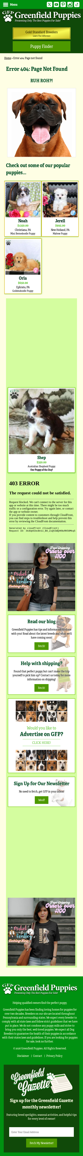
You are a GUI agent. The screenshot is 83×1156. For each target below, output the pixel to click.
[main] (41, 180)
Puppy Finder (41, 46)
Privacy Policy (54, 1056)
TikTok (76, 4)
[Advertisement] (41, 342)
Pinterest (63, 4)
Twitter (49, 4)
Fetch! (41, 646)
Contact (37, 1056)
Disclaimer (23, 1056)
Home (7, 58)
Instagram (70, 4)
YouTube (56, 4)
